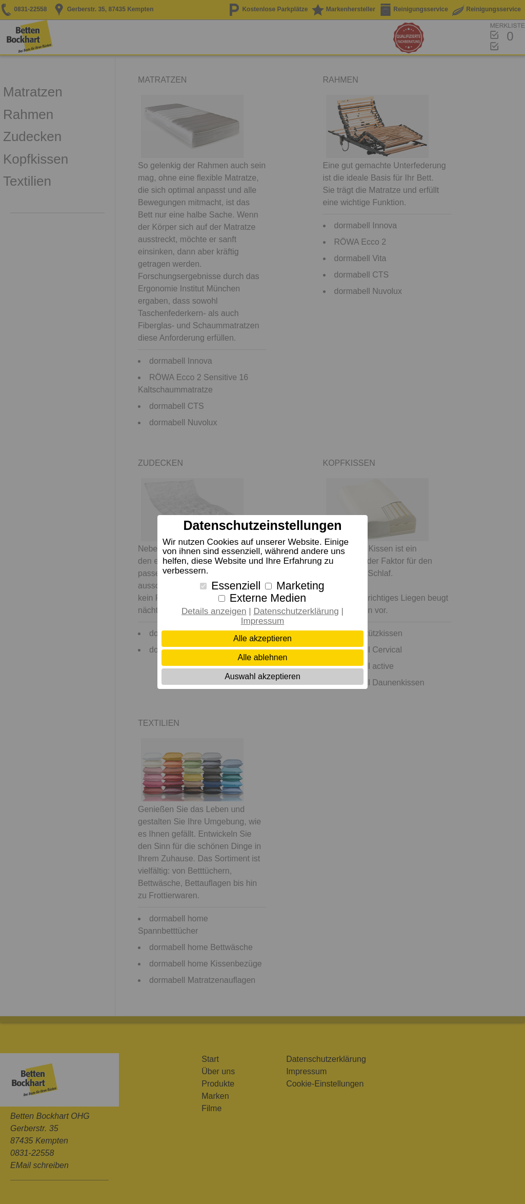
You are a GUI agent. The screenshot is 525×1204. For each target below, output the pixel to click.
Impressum (263, 621)
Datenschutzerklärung (295, 611)
